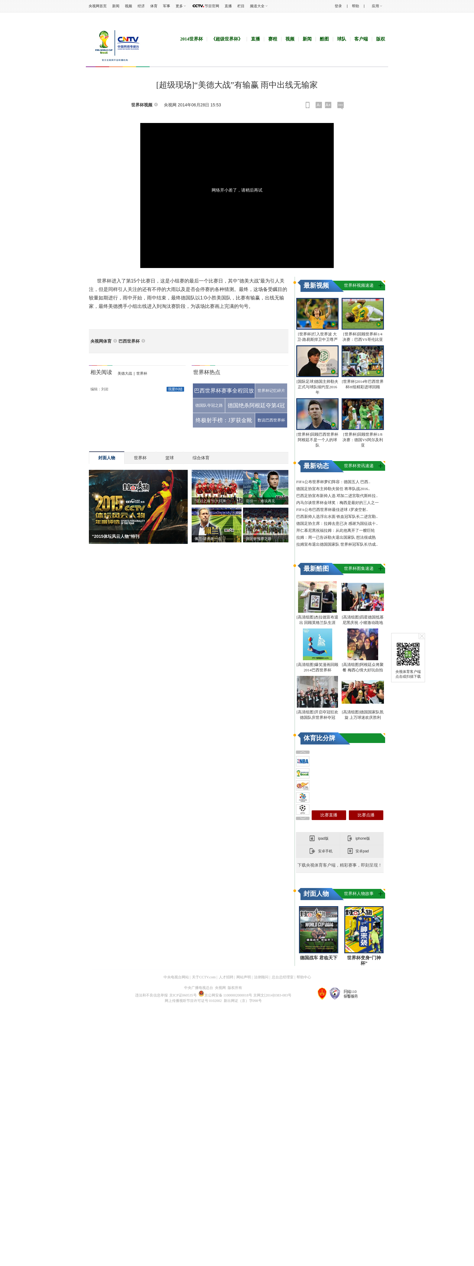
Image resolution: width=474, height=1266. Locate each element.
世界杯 (141, 401)
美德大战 (125, 401)
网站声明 (243, 1231)
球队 (341, 66)
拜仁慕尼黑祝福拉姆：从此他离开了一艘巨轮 (335, 633)
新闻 (115, 6)
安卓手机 (325, 1029)
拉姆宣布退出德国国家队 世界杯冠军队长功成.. (337, 647)
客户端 (361, 66)
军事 (166, 6)
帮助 (355, 6)
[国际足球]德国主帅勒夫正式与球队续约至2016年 (318, 489)
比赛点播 (366, 993)
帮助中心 (304, 1231)
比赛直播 (328, 993)
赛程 (272, 66)
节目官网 (212, 6)
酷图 (324, 66)
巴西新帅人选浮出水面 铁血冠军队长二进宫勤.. (337, 619)
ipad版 (323, 1017)
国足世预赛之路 (258, 566)
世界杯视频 (141, 132)
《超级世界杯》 (227, 66)
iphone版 (363, 1017)
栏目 (241, 6)
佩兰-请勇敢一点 (208, 566)
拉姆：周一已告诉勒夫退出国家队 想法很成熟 (336, 640)
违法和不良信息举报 (151, 1249)
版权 (380, 66)
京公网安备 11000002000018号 (225, 1249)
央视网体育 (101, 368)
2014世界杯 (191, 66)
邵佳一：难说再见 (260, 528)
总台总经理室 (283, 1231)
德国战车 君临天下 (318, 1211)
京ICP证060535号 (183, 1249)
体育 (153, 6)
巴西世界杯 (129, 368)
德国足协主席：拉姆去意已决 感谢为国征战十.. (337, 626)
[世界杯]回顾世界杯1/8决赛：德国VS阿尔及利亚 (363, 542)
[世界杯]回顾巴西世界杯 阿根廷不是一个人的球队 (318, 542)
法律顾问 (261, 1231)
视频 (128, 6)
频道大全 (257, 6)
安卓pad (362, 1029)
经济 (141, 6)
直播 (228, 6)
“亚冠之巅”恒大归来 (210, 528)
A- (319, 132)
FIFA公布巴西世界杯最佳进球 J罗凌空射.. (332, 612)
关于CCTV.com (204, 1231)
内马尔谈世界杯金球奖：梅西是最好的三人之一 (337, 605)
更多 (179, 6)
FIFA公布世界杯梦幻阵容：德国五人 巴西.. (333, 584)
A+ (328, 132)
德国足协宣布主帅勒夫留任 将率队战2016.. (333, 591)
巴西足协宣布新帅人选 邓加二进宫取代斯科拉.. (337, 598)
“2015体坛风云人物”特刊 (115, 563)
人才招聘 (226, 1231)
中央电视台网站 (176, 1231)
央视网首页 (98, 6)
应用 (375, 6)
